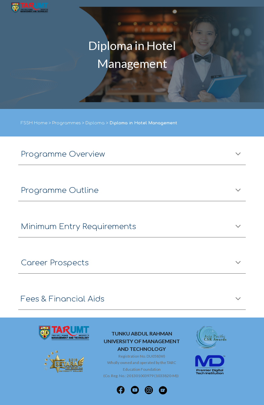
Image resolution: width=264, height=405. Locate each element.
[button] (238, 154)
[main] (132, 54)
